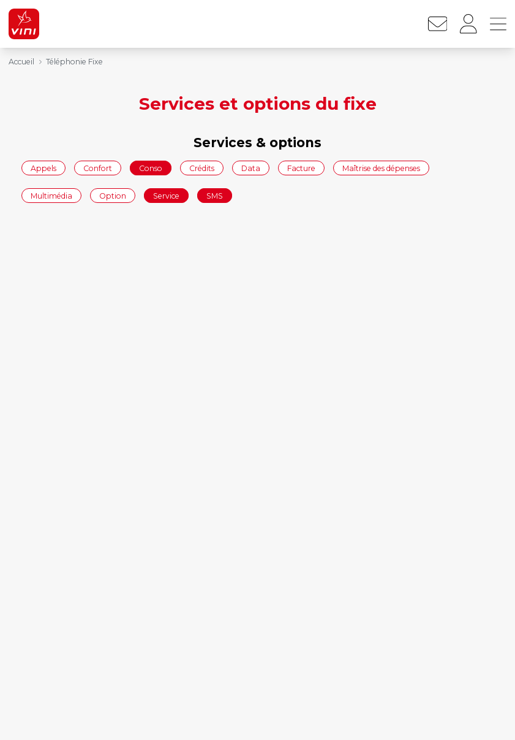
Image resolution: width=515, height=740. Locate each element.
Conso (150, 167)
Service (166, 195)
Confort (97, 167)
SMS (214, 195)
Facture (301, 167)
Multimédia (51, 195)
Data (250, 167)
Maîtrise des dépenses (381, 167)
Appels (43, 167)
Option (112, 195)
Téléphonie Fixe (74, 61)
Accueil (21, 61)
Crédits (201, 167)
